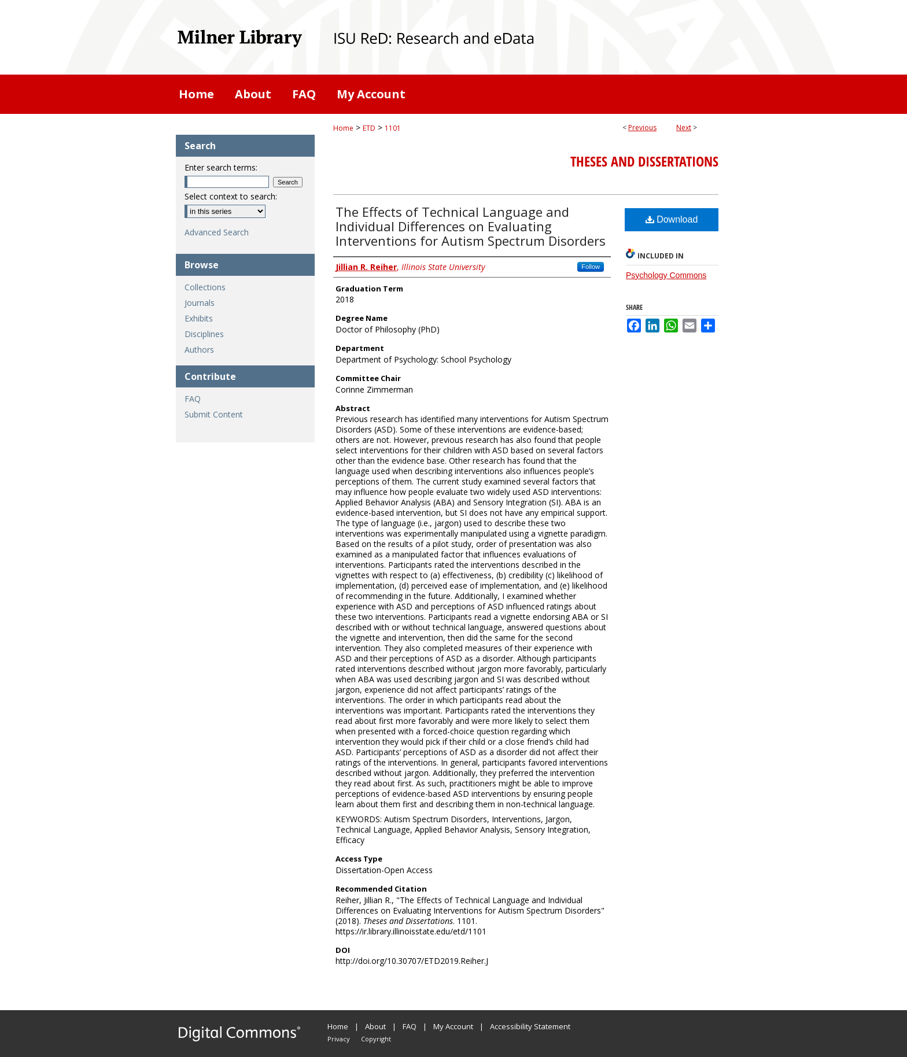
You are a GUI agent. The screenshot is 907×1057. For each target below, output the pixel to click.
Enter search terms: (221, 167)
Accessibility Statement (530, 1026)
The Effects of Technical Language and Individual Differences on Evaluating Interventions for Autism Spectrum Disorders (470, 226)
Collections (205, 287)
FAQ (193, 398)
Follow (590, 266)
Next (683, 127)
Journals (200, 302)
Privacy (338, 1038)
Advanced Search (217, 232)
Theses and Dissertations (644, 161)
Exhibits (199, 318)
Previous (642, 127)
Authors (199, 349)
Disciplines (204, 333)
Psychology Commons (666, 275)
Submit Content (214, 414)
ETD (369, 128)
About (375, 1026)
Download (672, 219)
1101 (393, 128)
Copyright (376, 1038)
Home (343, 128)
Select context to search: (231, 196)
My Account (453, 1026)
